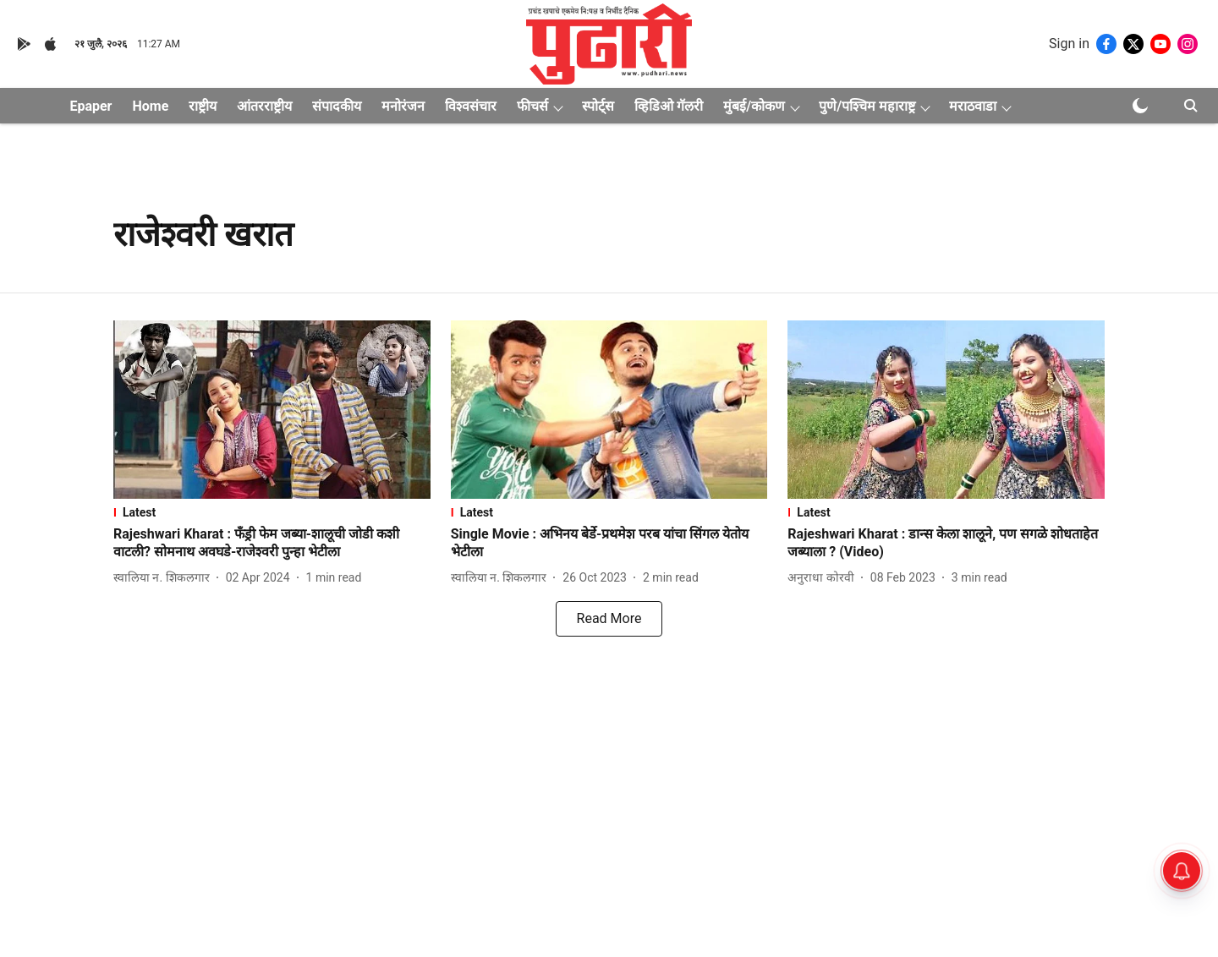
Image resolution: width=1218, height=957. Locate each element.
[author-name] (165, 578)
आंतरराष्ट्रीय (264, 106)
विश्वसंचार (471, 106)
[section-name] (272, 512)
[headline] (272, 543)
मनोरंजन (403, 106)
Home (150, 106)
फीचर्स (532, 106)
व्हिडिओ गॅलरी (668, 106)
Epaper (90, 106)
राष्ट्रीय (203, 106)
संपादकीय (336, 106)
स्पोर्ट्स (598, 106)
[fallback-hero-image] (272, 409)
